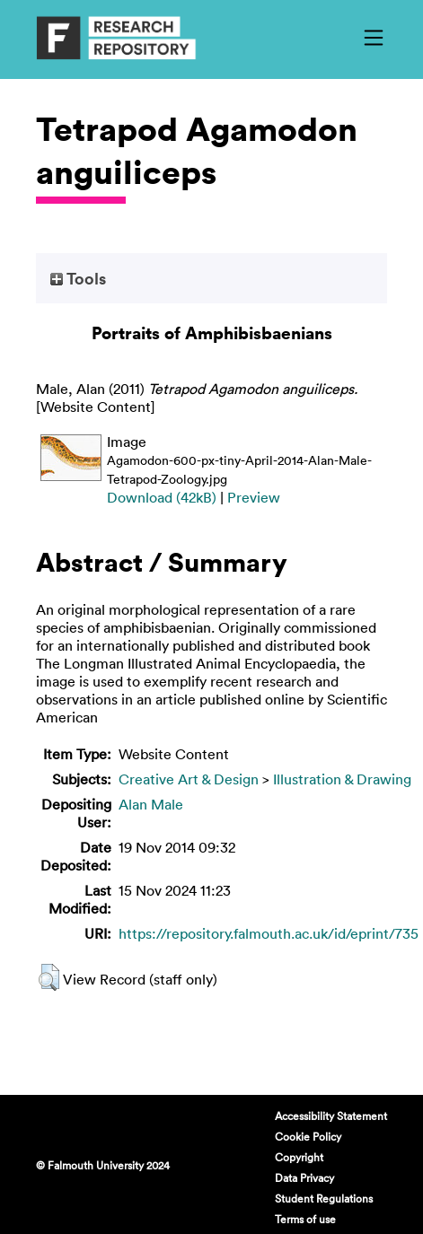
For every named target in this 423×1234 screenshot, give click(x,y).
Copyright (299, 1157)
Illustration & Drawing (342, 779)
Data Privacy (304, 1177)
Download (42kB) (161, 497)
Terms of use (305, 1219)
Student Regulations (324, 1198)
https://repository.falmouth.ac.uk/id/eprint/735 (269, 933)
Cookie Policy (308, 1136)
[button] (49, 977)
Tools (78, 278)
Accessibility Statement (331, 1115)
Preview (253, 497)
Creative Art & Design (189, 779)
